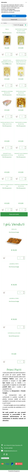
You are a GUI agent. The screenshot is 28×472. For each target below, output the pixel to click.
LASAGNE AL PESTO (14, 263)
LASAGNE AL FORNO (14, 298)
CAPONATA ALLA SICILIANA (14, 333)
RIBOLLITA (14, 229)
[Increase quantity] (11, 53)
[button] (26, 2)
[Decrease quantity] (11, 55)
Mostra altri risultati (14, 214)
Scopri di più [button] (14, 19)
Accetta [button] (14, 16)
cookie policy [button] (12, 9)
